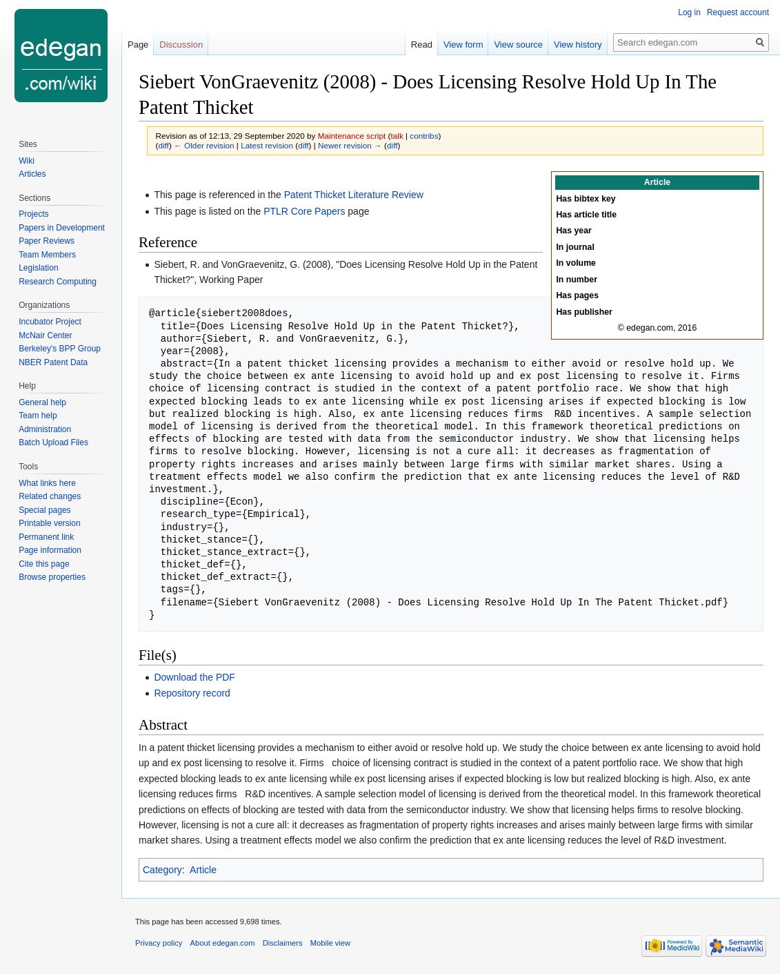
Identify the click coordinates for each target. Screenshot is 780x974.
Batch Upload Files (53, 442)
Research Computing (58, 281)
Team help (38, 415)
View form (463, 44)
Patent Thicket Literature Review (353, 194)
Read (421, 44)
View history (578, 44)
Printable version (49, 523)
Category (162, 869)
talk (396, 135)
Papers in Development (62, 228)
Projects (33, 214)
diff (163, 145)
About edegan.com (222, 943)
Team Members (47, 255)
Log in (689, 12)
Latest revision (267, 145)
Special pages (44, 510)
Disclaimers (283, 943)
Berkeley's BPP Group (60, 348)
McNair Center (45, 335)
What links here (47, 483)
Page (138, 44)
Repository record (192, 693)
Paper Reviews (46, 241)
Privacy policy (158, 943)
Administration (45, 429)
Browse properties (52, 577)
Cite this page (44, 564)
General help (42, 402)
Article (203, 869)
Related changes (50, 496)
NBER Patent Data (53, 362)
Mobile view (330, 943)
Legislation (38, 268)
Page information (50, 550)
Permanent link (46, 537)
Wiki (26, 161)
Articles (32, 174)
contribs (424, 135)
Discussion (181, 44)
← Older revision (204, 145)
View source (518, 44)
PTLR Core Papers (304, 211)
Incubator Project (50, 322)
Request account (738, 12)
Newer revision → (350, 145)
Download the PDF (194, 677)
